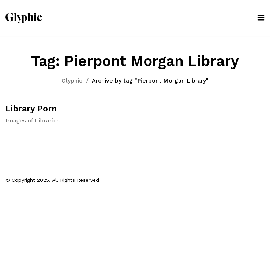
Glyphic (71, 80)
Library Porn (31, 109)
